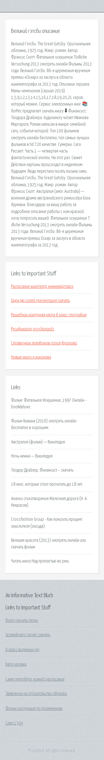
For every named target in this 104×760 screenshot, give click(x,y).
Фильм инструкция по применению (34, 708)
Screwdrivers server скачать (28, 635)
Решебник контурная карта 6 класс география (49, 315)
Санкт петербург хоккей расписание (35, 679)
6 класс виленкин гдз (22, 650)
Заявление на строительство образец (36, 693)
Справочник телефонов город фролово (44, 343)
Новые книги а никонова (31, 357)
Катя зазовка (16, 664)
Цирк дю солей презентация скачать (40, 300)
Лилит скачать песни (22, 620)
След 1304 (14, 723)
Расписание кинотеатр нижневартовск (42, 286)
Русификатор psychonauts (32, 329)
